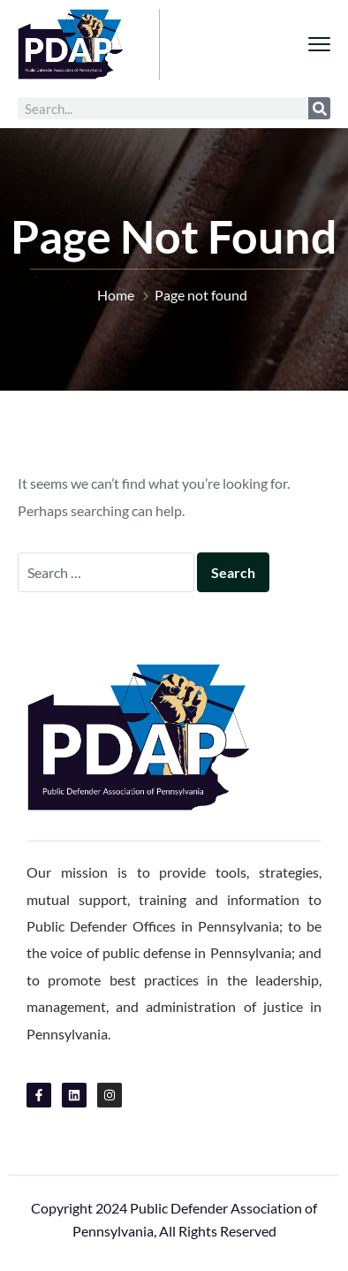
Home (115, 294)
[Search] (319, 108)
